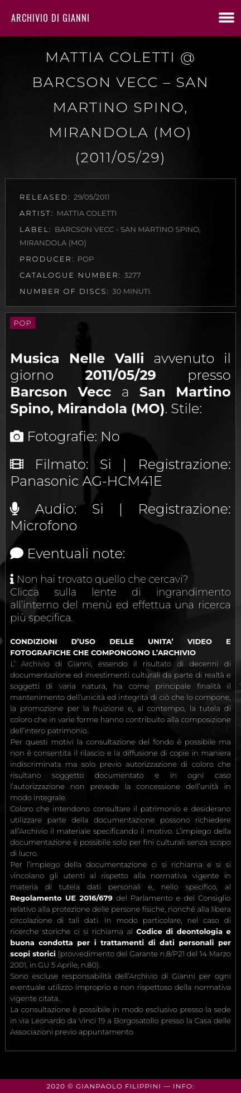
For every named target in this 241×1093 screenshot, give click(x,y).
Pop (22, 322)
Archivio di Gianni (50, 18)
